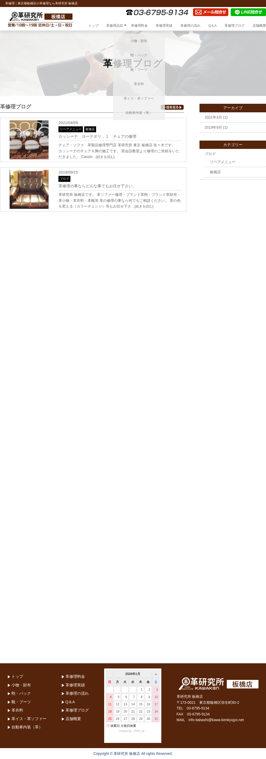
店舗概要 (259, 25)
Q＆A (212, 25)
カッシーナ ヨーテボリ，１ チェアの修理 (97, 136)
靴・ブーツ (21, 702)
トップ (93, 25)
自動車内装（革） (27, 727)
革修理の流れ (190, 25)
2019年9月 (213, 127)
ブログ (64, 179)
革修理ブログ (234, 25)
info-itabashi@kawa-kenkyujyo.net (216, 720)
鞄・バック (21, 693)
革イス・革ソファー (28, 718)
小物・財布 (21, 685)
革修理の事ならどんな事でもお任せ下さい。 (97, 186)
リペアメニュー (71, 129)
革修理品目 (114, 25)
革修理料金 (139, 25)
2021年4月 (213, 117)
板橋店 (90, 129)
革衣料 (17, 710)
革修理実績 (164, 25)
